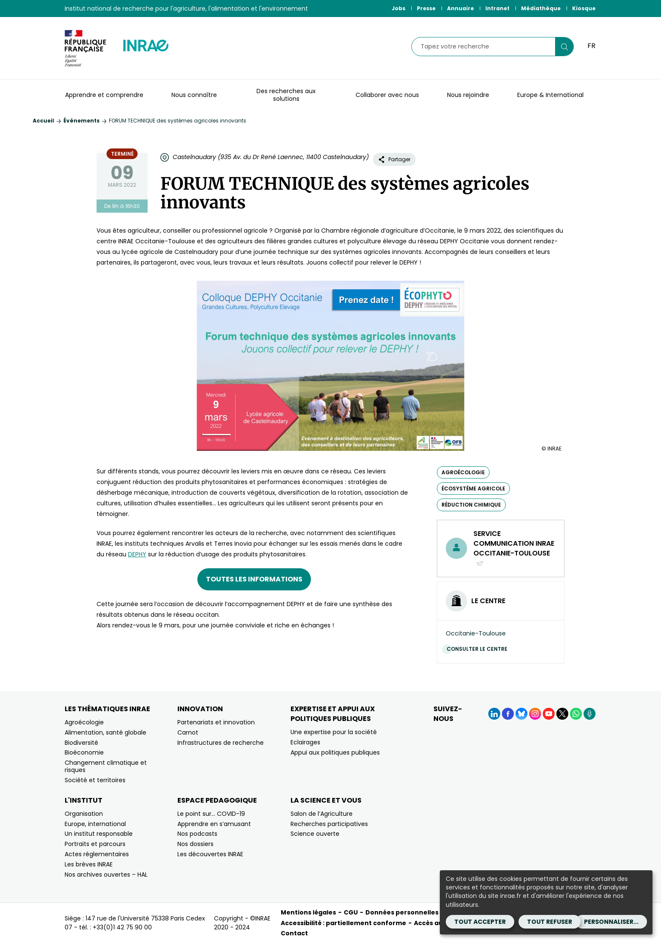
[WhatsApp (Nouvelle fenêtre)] (576, 714)
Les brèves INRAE (89, 864)
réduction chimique (471, 504)
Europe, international (95, 824)
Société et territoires (95, 780)
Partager (394, 159)
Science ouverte (315, 833)
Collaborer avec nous (387, 95)
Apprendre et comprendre (104, 95)
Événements (81, 120)
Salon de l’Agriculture (322, 813)
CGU (351, 912)
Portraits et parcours (95, 844)
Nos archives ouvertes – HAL (106, 874)
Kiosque (583, 8)
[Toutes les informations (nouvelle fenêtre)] (254, 579)
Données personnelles (402, 912)
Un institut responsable (99, 833)
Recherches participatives (329, 824)
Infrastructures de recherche (220, 742)
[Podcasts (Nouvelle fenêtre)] (589, 714)
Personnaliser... (611, 921)
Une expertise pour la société (334, 732)
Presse (426, 8)
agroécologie (463, 472)
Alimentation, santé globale (105, 732)
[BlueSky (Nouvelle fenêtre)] (521, 714)
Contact (294, 933)
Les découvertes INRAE (210, 854)
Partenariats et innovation (216, 722)
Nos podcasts (197, 833)
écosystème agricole (473, 488)
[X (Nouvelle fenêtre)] (562, 714)
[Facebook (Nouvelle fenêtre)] (508, 714)
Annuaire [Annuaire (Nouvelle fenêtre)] (460, 8)
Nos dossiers (195, 844)
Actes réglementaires (97, 854)
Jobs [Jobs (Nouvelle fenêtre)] (398, 8)
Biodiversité (81, 742)
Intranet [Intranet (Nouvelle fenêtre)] (497, 8)
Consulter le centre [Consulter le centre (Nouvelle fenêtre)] (479, 648)
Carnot (187, 732)
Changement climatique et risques (106, 766)
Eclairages (305, 742)
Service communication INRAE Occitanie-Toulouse (513, 548)
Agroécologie (84, 722)
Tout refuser (549, 921)
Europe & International (550, 95)
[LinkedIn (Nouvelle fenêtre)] (494, 714)
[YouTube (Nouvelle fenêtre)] (549, 714)
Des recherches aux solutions (286, 95)
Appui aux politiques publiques (335, 752)
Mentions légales (308, 912)
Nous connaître (194, 95)
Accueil (43, 120)
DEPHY (137, 554)
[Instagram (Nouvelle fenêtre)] (535, 714)
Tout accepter (480, 921)
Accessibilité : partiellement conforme (343, 923)
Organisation (84, 813)
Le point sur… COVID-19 (211, 813)
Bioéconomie (84, 752)
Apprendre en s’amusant (214, 824)
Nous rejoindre (468, 95)
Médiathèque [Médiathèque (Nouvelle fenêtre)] (541, 8)
